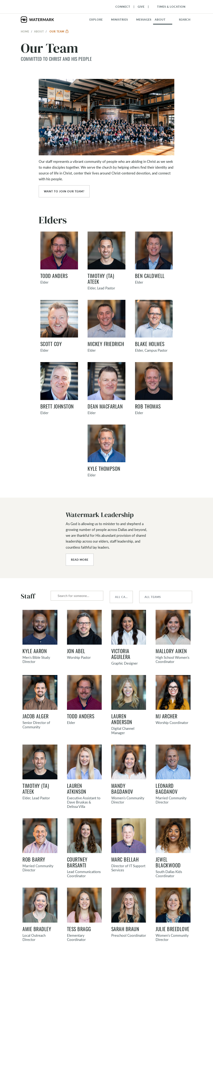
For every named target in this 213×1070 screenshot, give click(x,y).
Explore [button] (96, 19)
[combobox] (77, 596)
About (39, 31)
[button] (122, 19)
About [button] (160, 19)
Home (25, 31)
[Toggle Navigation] (169, 7)
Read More (79, 560)
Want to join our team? (64, 191)
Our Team (59, 31)
